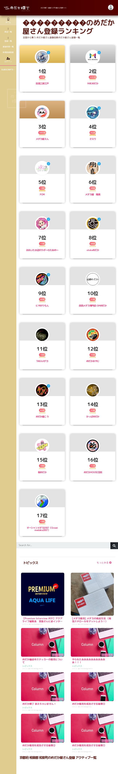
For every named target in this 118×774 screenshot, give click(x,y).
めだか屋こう (42, 416)
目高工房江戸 (42, 83)
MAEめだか (92, 83)
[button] (111, 7)
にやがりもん (42, 305)
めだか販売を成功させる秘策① (88, 745)
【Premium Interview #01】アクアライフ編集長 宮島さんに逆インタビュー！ (42, 621)
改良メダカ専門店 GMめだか (93, 305)
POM (42, 194)
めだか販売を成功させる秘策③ (88, 703)
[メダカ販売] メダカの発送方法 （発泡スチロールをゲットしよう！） (91, 620)
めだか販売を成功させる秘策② (38, 745)
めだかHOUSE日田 (93, 472)
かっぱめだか (92, 416)
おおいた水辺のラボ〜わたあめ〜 (42, 250)
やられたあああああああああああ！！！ (88, 661)
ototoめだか (93, 250)
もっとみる (104, 562)
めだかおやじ (92, 361)
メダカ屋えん (42, 139)
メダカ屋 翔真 (92, 194)
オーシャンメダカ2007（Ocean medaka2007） (42, 529)
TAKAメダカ (42, 361)
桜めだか (42, 472)
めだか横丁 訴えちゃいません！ (39, 703)
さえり (92, 139)
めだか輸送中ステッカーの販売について (42, 661)
